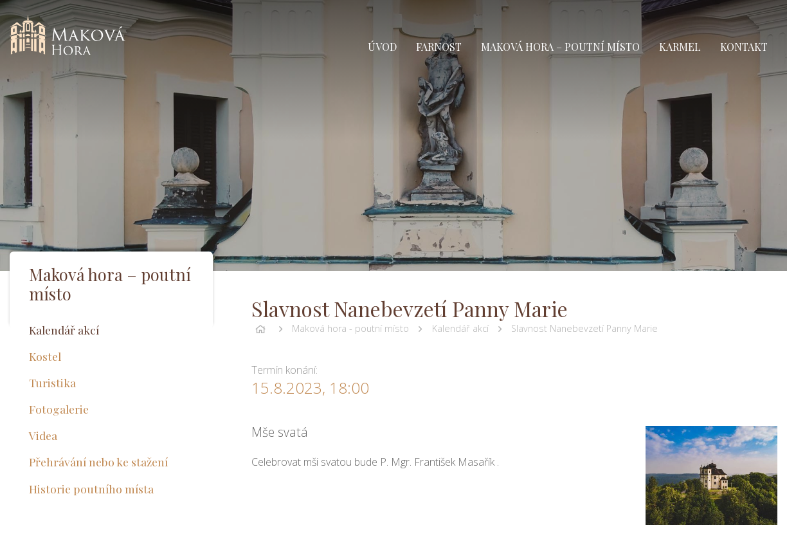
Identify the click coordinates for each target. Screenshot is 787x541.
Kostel (45, 356)
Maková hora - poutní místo (350, 328)
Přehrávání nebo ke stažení (98, 461)
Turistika (52, 382)
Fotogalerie (59, 408)
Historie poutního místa (91, 488)
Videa (43, 435)
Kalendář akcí (460, 328)
